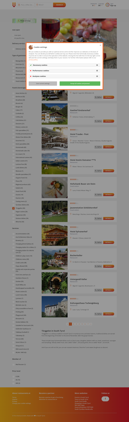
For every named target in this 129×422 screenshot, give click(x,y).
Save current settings (42, 83)
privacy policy (33, 60)
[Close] (100, 45)
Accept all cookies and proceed (80, 83)
